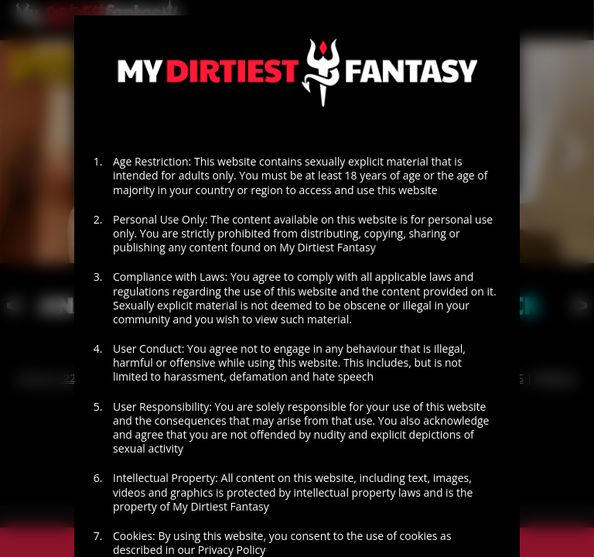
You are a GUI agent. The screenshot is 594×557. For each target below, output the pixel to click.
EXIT (193, 501)
